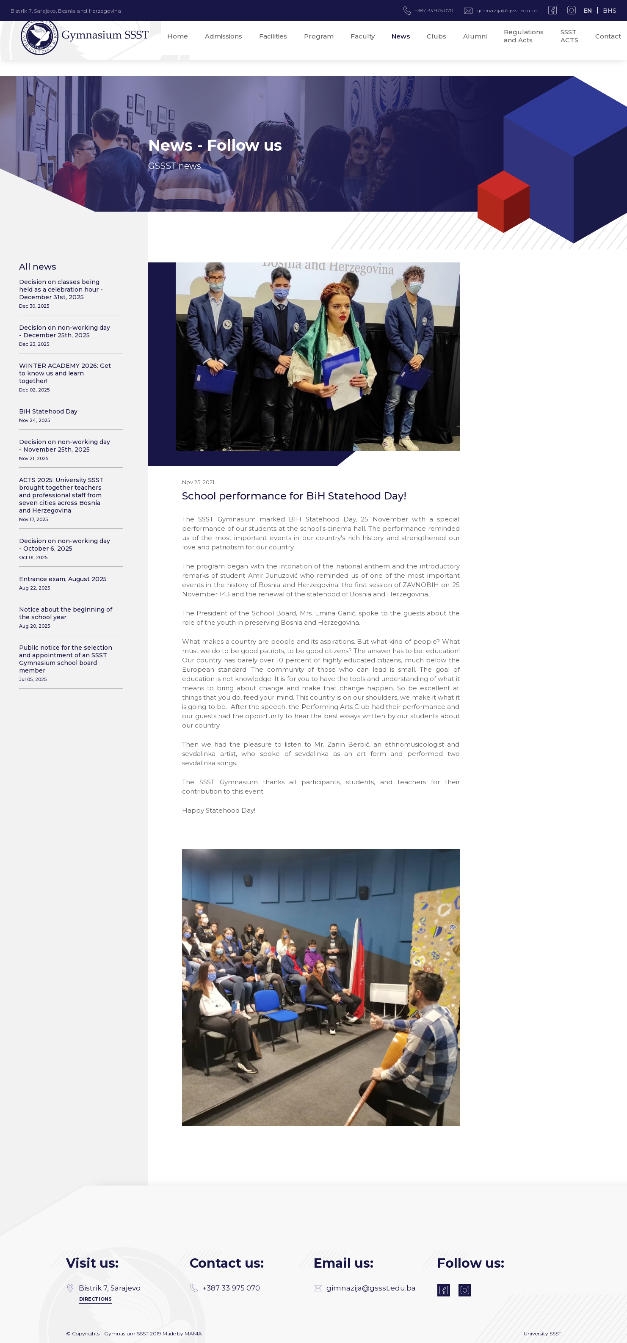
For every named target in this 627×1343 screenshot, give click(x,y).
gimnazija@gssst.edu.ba (507, 10)
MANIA (193, 1333)
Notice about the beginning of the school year (65, 617)
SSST (555, 1333)
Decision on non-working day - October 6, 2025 (65, 548)
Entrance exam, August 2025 (65, 583)
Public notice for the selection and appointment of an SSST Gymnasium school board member (65, 663)
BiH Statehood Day (65, 415)
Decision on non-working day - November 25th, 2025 (65, 449)
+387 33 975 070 (225, 1288)
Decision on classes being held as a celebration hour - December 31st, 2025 (65, 293)
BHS (609, 10)
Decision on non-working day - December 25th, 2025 (65, 335)
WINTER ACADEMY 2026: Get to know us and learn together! (65, 377)
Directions (95, 1299)
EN (587, 10)
